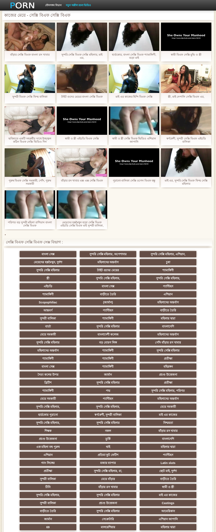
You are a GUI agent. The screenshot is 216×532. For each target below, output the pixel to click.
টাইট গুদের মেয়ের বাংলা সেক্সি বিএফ (82, 96)
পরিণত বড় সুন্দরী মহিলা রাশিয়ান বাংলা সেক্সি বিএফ (30, 224)
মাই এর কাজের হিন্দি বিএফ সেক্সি (134, 96)
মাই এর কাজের (129, 374)
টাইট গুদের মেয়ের (170, 262)
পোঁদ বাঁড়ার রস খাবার (170, 318)
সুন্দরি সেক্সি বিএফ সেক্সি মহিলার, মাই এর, (82, 56)
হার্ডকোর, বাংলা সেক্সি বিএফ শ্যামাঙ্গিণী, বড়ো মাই (134, 56)
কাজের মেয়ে (87, 487)
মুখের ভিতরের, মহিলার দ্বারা (170, 471)
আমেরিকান (128, 447)
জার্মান (128, 342)
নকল (170, 382)
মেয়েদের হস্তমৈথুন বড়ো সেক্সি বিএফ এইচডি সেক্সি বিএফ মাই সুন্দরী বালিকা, (82, 224)
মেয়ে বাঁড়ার (87, 422)
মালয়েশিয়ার (170, 455)
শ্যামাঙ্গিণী (46, 270)
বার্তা (170, 302)
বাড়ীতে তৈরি (46, 286)
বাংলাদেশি (87, 310)
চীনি (170, 422)
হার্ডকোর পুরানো (46, 374)
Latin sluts (46, 414)
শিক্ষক (128, 382)
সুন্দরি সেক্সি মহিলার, (129, 270)
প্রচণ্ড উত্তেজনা (170, 342)
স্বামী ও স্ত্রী (87, 430)
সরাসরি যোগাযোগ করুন (87, 463)
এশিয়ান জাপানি (87, 455)
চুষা (87, 262)
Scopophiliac (128, 286)
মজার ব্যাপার (170, 406)
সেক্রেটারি (46, 455)
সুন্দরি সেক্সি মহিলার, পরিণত (87, 358)
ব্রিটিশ (46, 350)
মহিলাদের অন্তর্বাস (46, 262)
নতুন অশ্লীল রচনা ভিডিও (78, 5)
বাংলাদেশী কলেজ (170, 310)
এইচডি (46, 278)
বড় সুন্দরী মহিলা (128, 471)
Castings (170, 439)
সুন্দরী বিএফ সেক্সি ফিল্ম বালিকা (29, 96)
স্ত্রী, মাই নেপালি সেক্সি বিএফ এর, (186, 96)
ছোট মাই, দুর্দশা (170, 414)
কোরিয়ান (45, 471)
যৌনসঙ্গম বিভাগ (53, 5)
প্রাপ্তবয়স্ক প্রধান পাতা (183, 525)
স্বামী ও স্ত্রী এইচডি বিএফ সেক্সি (82, 138)
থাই (87, 398)
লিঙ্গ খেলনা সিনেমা (46, 479)
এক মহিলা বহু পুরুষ (46, 398)
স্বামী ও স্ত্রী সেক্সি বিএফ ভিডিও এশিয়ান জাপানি (134, 140)
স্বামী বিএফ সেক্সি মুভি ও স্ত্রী (186, 54)
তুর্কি (128, 390)
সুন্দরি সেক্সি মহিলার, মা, (129, 414)
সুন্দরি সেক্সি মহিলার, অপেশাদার (87, 254)
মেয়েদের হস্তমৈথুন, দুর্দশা (170, 254)
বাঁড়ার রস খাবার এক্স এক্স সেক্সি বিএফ (82, 180)
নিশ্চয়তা (87, 382)
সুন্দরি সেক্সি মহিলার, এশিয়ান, (128, 254)
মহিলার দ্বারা (128, 302)
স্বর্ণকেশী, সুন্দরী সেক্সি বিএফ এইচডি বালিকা (186, 140)
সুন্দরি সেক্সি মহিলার (128, 262)
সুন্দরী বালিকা (46, 302)
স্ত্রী (87, 270)
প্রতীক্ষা (87, 334)
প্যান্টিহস (128, 278)
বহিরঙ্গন (46, 342)
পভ (46, 358)
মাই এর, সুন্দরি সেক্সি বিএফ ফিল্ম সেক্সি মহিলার (186, 182)
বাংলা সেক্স (46, 254)
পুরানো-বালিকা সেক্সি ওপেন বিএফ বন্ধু (134, 180)
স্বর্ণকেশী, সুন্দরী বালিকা (87, 374)
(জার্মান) (170, 286)
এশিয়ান (87, 286)
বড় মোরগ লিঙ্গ (129, 318)
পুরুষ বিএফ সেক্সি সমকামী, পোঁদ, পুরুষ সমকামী (30, 182)
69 (128, 455)
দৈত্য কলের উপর (87, 342)
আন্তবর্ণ (87, 294)
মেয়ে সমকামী (128, 310)
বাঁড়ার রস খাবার (46, 390)
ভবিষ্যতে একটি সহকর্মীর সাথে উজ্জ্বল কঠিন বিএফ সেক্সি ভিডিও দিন (29, 140)
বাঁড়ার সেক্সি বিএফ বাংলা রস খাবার (29, 54)
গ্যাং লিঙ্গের (128, 406)
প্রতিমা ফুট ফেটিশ (46, 406)
